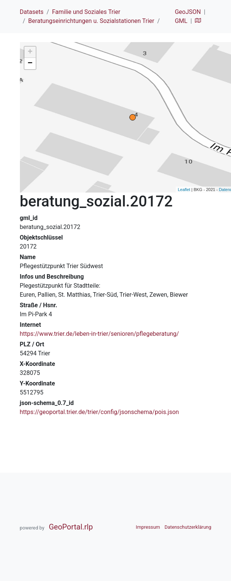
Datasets (32, 11)
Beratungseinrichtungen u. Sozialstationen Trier (91, 20)
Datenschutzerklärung (188, 527)
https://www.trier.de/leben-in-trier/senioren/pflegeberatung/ (99, 333)
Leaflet (184, 189)
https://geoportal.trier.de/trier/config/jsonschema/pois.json (99, 412)
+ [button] (29, 52)
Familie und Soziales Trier (86, 11)
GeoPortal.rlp (71, 526)
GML (181, 20)
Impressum (148, 527)
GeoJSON (188, 11)
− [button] (29, 63)
